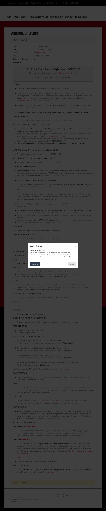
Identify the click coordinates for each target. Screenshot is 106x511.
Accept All (35, 264)
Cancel (72, 264)
